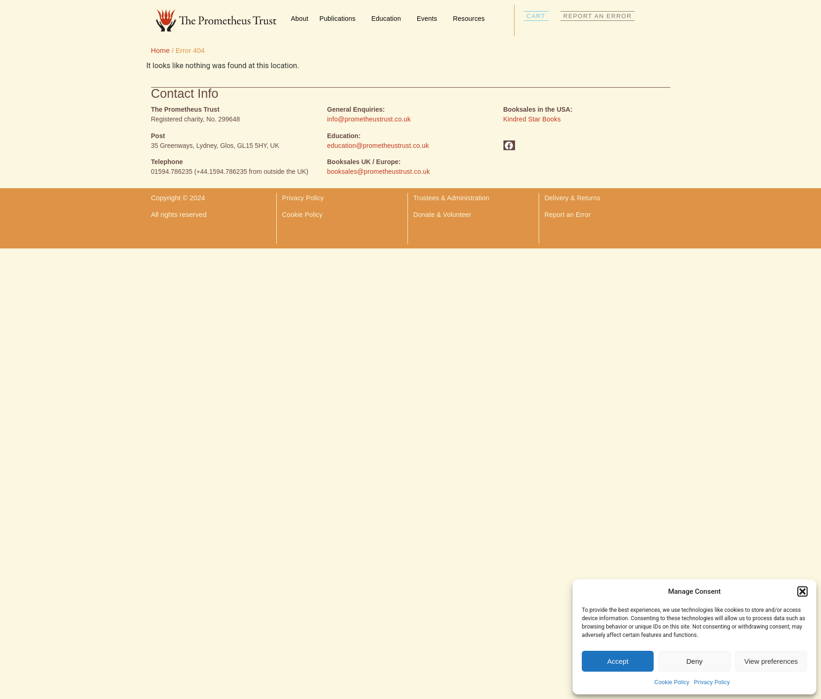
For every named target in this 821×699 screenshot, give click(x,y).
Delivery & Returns (573, 198)
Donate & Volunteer (442, 214)
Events (429, 18)
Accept (618, 661)
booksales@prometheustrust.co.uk (378, 171)
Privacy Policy (712, 682)
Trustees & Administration (452, 198)
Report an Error (568, 214)
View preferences (771, 661)
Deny (694, 661)
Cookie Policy (672, 682)
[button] (802, 591)
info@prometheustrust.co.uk (369, 119)
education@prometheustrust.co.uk (378, 145)
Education (388, 18)
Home (160, 50)
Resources (471, 18)
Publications (339, 18)
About (300, 18)
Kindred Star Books (532, 119)
